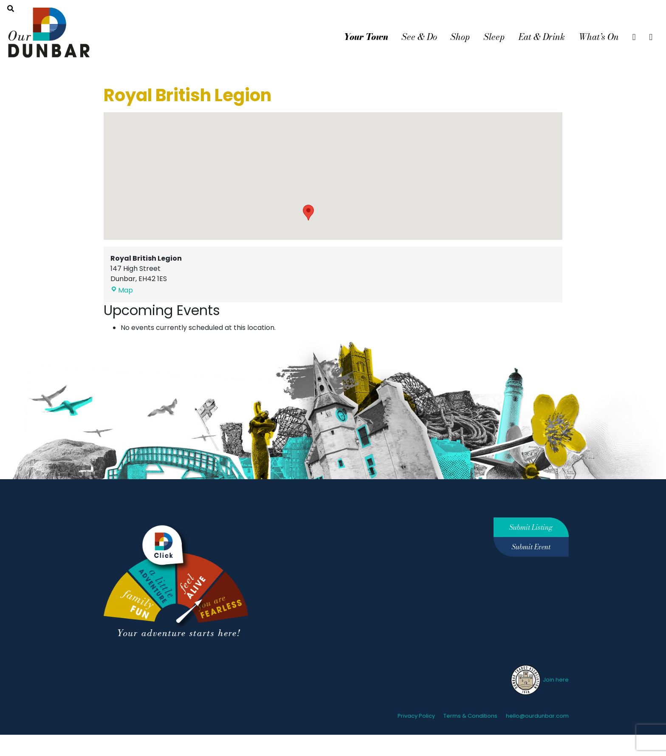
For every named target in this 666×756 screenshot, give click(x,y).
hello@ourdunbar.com (537, 715)
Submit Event (531, 547)
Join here (539, 679)
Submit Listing (531, 527)
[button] (308, 213)
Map (121, 290)
